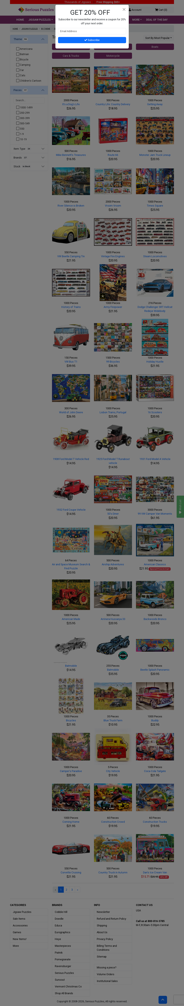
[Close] (124, 9)
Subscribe (92, 40)
